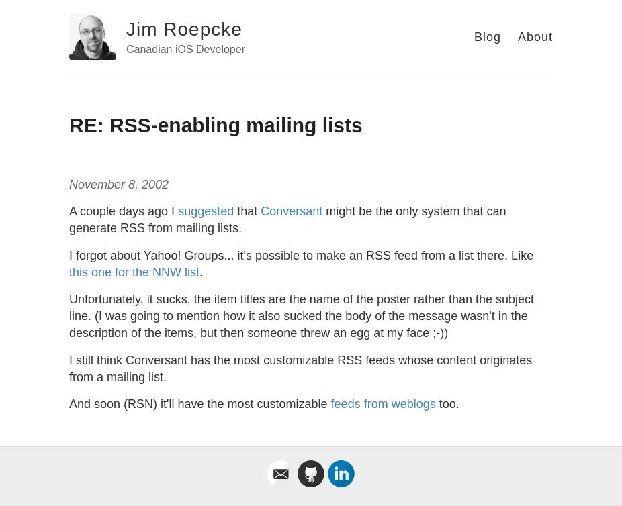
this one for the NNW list (134, 272)
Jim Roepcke (184, 29)
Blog (487, 37)
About (535, 37)
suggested (206, 211)
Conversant (291, 211)
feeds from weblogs (383, 404)
